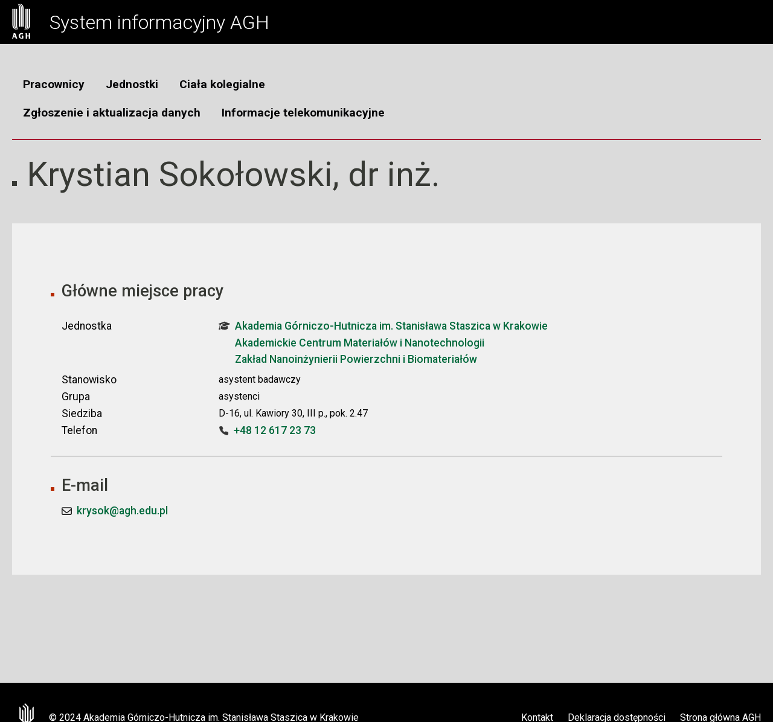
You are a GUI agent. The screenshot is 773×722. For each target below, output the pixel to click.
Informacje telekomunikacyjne (303, 113)
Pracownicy (54, 84)
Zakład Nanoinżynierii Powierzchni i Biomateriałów (356, 359)
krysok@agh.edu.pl (122, 511)
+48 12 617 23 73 (275, 430)
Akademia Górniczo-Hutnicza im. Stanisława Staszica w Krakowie (383, 326)
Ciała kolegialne (222, 84)
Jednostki (132, 84)
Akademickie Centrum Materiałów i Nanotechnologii (359, 343)
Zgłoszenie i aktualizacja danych (111, 113)
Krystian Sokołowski (180, 174)
